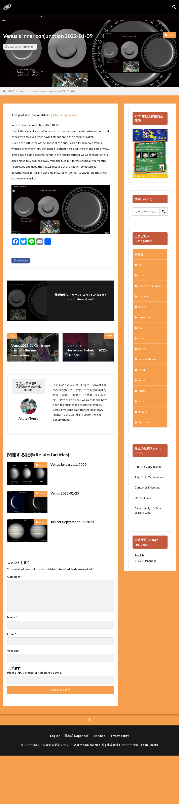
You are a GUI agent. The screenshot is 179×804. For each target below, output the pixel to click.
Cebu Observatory (149, 285)
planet (142, 338)
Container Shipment (147, 486)
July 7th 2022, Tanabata (149, 476)
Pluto (141, 390)
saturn (142, 348)
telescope (144, 317)
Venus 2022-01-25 (63, 493)
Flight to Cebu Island (148, 465)
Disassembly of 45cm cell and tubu (148, 509)
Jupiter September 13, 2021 (71, 521)
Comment (14, 576)
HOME (10, 91)
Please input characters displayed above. (34, 672)
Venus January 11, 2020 (67, 464)
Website (13, 650)
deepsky (143, 296)
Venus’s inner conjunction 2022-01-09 (53, 91)
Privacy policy (117, 735)
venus (29, 46)
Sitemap (98, 735)
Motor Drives (143, 497)
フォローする (81, 304)
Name (12, 617)
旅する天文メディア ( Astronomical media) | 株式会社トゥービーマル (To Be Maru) (101, 744)
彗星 (140, 254)
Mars (141, 400)
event (141, 369)
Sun (140, 264)
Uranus (142, 411)
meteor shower (147, 359)
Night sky (144, 421)
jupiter (142, 306)
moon (141, 327)
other (141, 275)
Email (11, 634)
